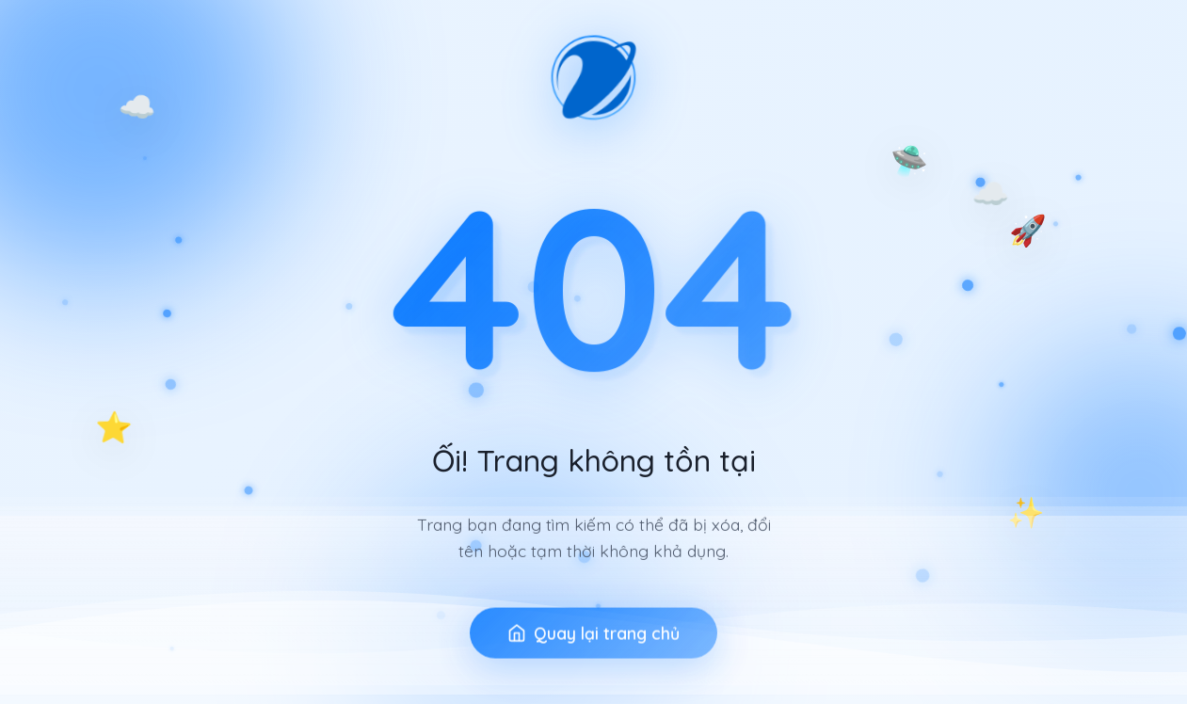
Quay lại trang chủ (593, 661)
